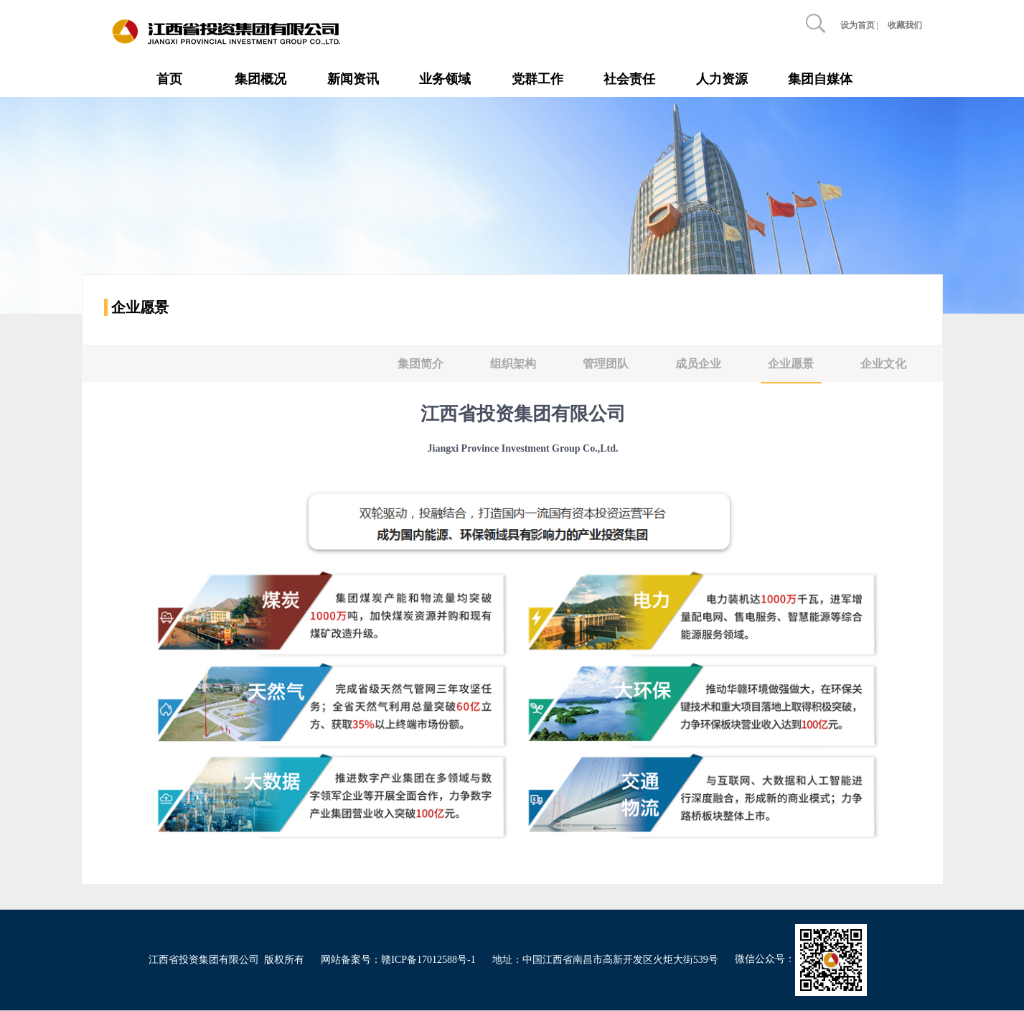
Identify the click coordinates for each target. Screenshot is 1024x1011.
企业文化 (883, 364)
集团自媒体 (820, 79)
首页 (169, 79)
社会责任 (629, 79)
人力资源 (722, 79)
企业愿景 (791, 364)
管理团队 (606, 364)
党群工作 (537, 79)
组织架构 (513, 364)
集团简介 (420, 364)
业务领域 (445, 79)
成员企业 (698, 364)
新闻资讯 (353, 79)
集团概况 (260, 79)
